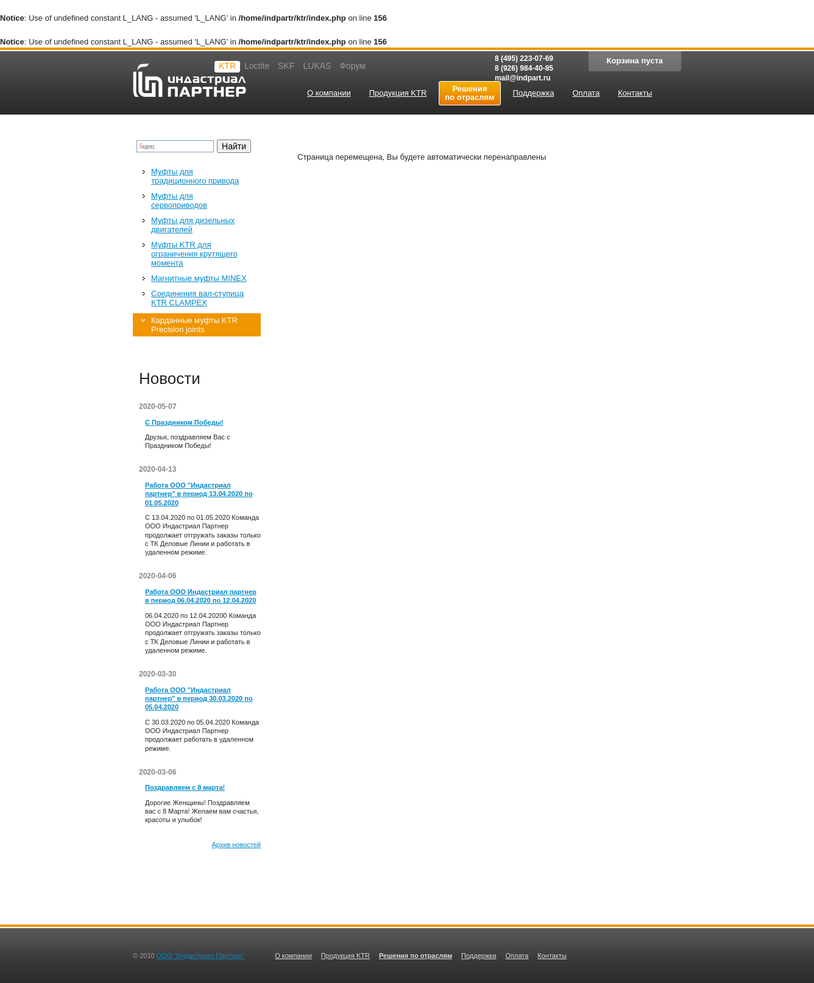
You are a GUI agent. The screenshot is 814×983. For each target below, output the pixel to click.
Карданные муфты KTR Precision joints (194, 325)
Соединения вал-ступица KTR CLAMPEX (197, 298)
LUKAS (317, 66)
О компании (293, 955)
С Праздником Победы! (184, 422)
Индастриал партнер (189, 80)
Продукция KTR (345, 955)
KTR (227, 66)
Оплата (516, 955)
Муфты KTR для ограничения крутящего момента (194, 254)
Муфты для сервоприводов (179, 200)
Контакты (552, 955)
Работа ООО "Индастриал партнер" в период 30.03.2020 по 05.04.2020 (199, 698)
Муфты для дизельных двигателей (193, 225)
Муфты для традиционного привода (195, 176)
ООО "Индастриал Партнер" (201, 955)
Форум (352, 66)
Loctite (256, 66)
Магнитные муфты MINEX (199, 278)
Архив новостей (236, 844)
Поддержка (478, 955)
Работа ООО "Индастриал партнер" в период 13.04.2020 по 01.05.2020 (199, 493)
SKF (286, 66)
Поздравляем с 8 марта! (185, 787)
